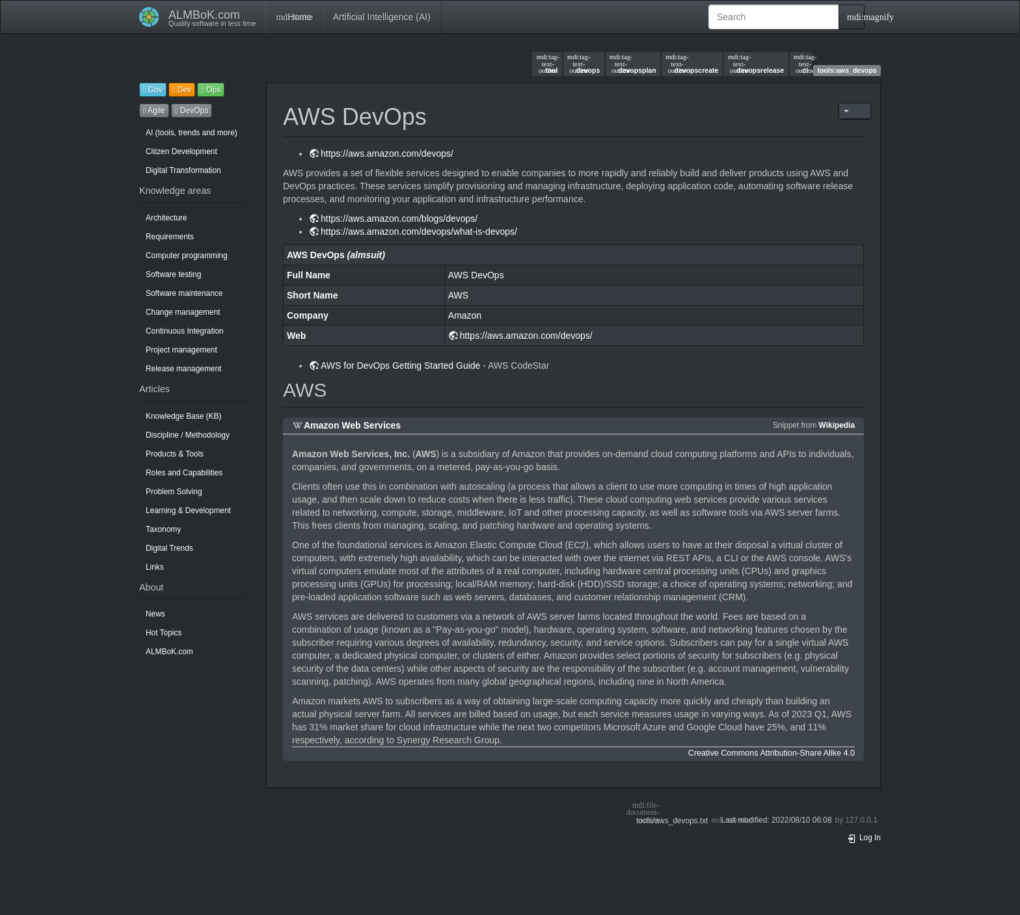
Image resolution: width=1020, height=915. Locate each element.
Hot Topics (163, 632)
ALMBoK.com (169, 651)
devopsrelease (756, 63)
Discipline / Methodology (188, 435)
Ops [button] (211, 89)
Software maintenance (184, 293)
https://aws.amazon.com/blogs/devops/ (399, 218)
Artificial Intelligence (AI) (382, 17)
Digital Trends (169, 548)
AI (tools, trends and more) (191, 132)
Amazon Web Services (352, 425)
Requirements (170, 236)
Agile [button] (154, 110)
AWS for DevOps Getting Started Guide (400, 365)
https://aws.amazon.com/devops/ (387, 153)
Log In (864, 837)
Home (294, 16)
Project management (181, 349)
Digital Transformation (183, 170)
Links (155, 567)
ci (801, 63)
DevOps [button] (191, 110)
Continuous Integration (185, 331)
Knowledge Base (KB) (183, 416)
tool (547, 63)
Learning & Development (188, 510)
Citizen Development (181, 151)
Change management (183, 312)
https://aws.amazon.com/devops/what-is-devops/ (419, 231)
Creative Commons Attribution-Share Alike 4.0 (771, 753)
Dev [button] (181, 89)
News (155, 613)
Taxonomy (163, 529)
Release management (183, 368)
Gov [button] (153, 89)
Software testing (173, 274)
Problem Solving (174, 491)
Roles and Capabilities (184, 472)
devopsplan (633, 63)
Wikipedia (837, 425)
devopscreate (691, 63)
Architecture (166, 217)
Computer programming (187, 255)
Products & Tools (175, 453)
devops (583, 63)
